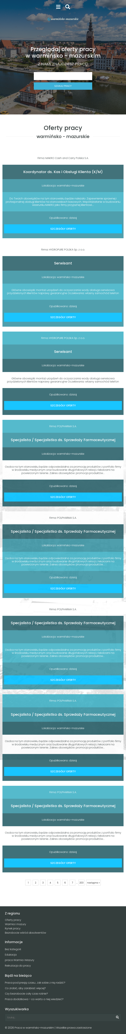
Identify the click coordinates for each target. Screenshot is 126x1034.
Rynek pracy (13, 928)
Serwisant (63, 263)
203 (81, 882)
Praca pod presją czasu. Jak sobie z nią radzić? (35, 983)
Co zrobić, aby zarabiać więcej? (25, 988)
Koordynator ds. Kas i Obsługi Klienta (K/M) (63, 171)
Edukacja (11, 955)
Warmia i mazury (15, 924)
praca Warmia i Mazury (19, 960)
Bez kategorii (13, 949)
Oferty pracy (13, 920)
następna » (93, 882)
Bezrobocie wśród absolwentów (25, 933)
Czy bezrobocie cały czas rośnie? (26, 994)
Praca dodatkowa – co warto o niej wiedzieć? (34, 999)
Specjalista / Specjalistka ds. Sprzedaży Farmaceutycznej (63, 439)
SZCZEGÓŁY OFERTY (63, 229)
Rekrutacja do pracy (18, 966)
